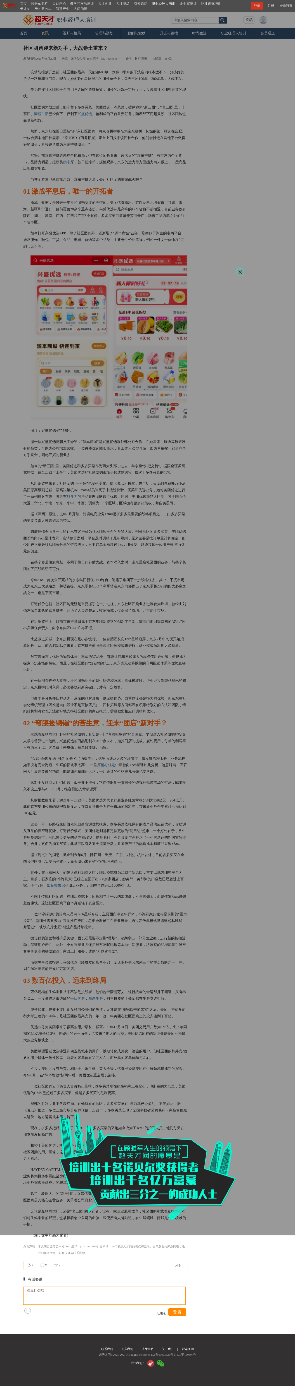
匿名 (163, 1313)
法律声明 (147, 1349)
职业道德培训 (211, 3)
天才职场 (123, 3)
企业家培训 (188, 3)
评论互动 (188, 1349)
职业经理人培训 (163, 3)
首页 (23, 3)
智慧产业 (62, 9)
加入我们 (127, 1349)
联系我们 (107, 1349)
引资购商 (140, 3)
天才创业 (105, 3)
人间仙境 (80, 9)
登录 (257, 5)
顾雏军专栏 (39, 3)
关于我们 (168, 1349)
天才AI (25, 9)
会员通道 (286, 5)
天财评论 (59, 3)
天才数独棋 (43, 9)
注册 (271, 5)
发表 (177, 1312)
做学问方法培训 (82, 3)
